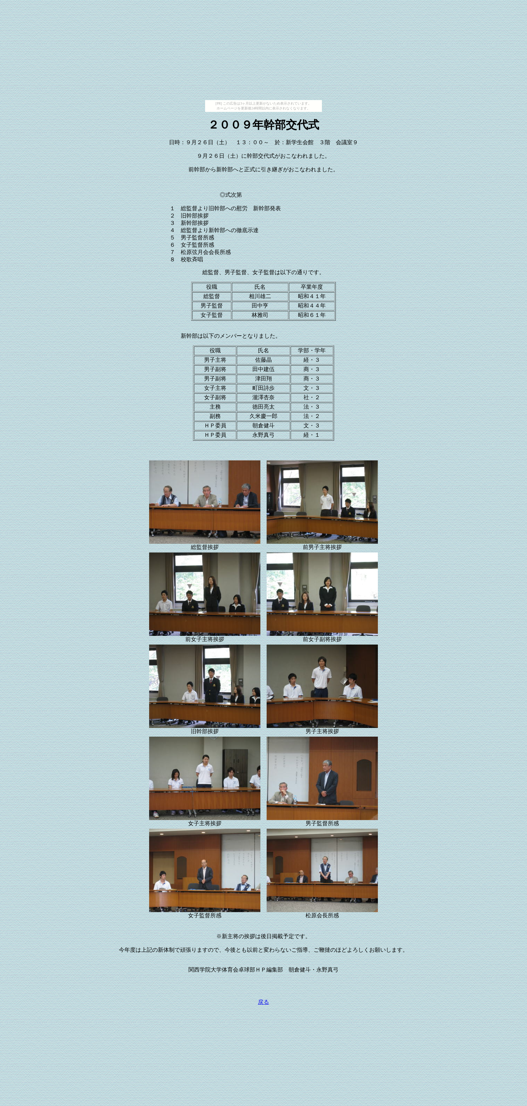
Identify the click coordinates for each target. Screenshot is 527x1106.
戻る (263, 1002)
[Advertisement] (263, 51)
